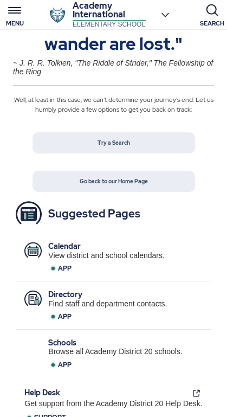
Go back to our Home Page (114, 181)
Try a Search (114, 142)
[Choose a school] (165, 15)
